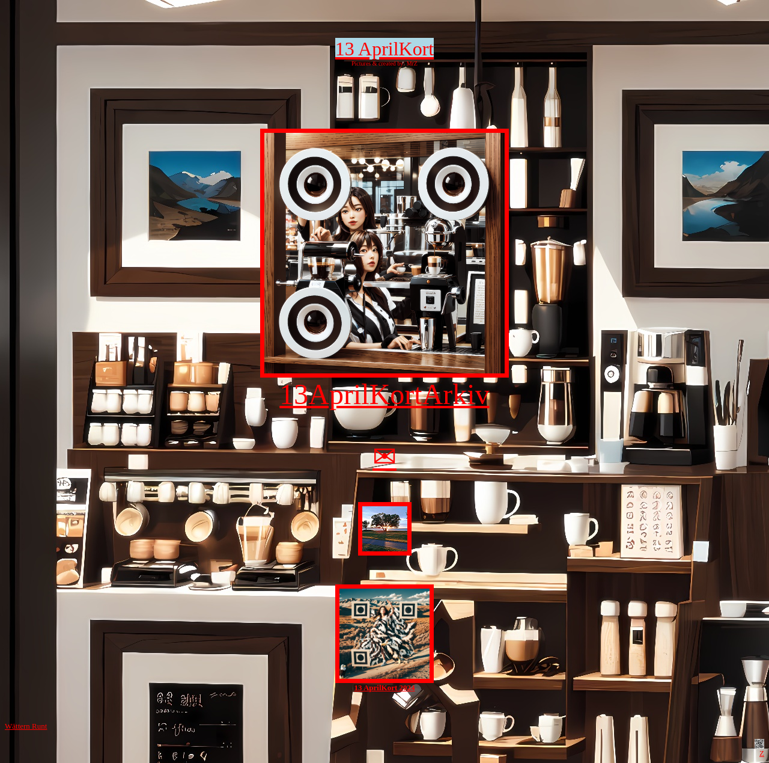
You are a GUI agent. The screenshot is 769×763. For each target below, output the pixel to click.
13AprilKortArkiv (384, 381)
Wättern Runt (26, 726)
